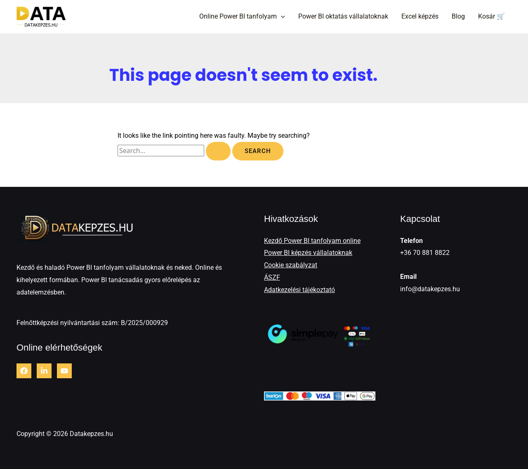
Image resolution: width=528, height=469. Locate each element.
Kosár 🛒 (491, 16)
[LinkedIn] (44, 370)
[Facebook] (23, 370)
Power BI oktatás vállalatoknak (343, 16)
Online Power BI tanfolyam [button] (242, 16)
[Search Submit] (218, 151)
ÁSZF (272, 277)
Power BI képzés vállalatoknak (308, 253)
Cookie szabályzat (290, 265)
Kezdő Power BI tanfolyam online (312, 241)
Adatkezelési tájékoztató (299, 290)
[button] (281, 16)
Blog (458, 16)
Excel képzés (419, 16)
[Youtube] (64, 370)
